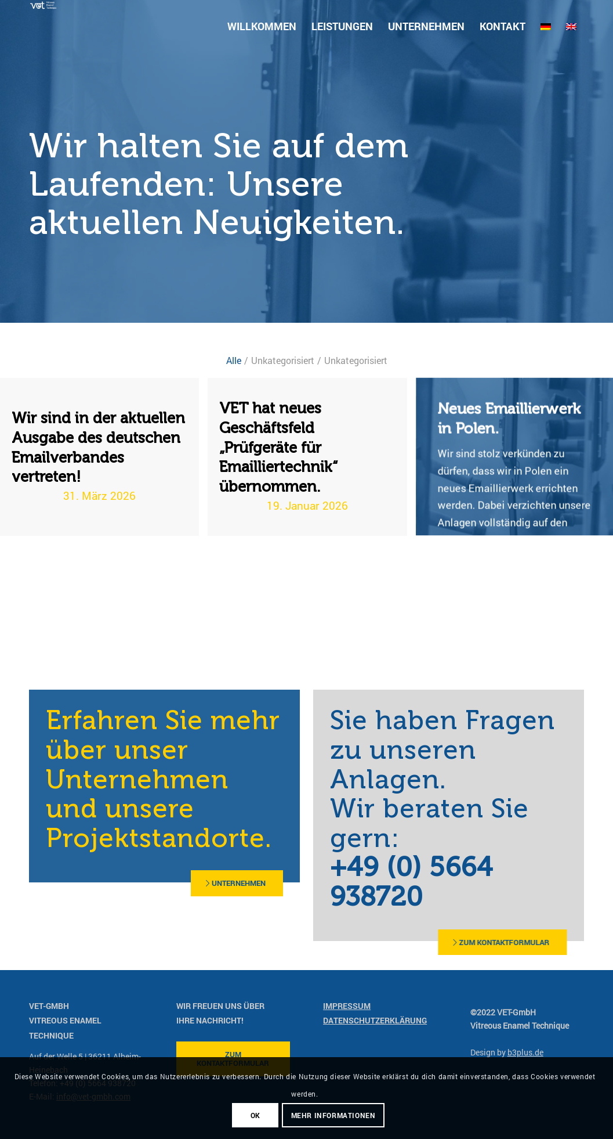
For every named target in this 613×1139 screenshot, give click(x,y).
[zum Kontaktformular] (417, 942)
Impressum (347, 1005)
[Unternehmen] (201, 883)
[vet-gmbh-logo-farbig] (43, 26)
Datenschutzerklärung (375, 1020)
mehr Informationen (333, 1115)
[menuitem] (262, 26)
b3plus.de (525, 1052)
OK (255, 1115)
